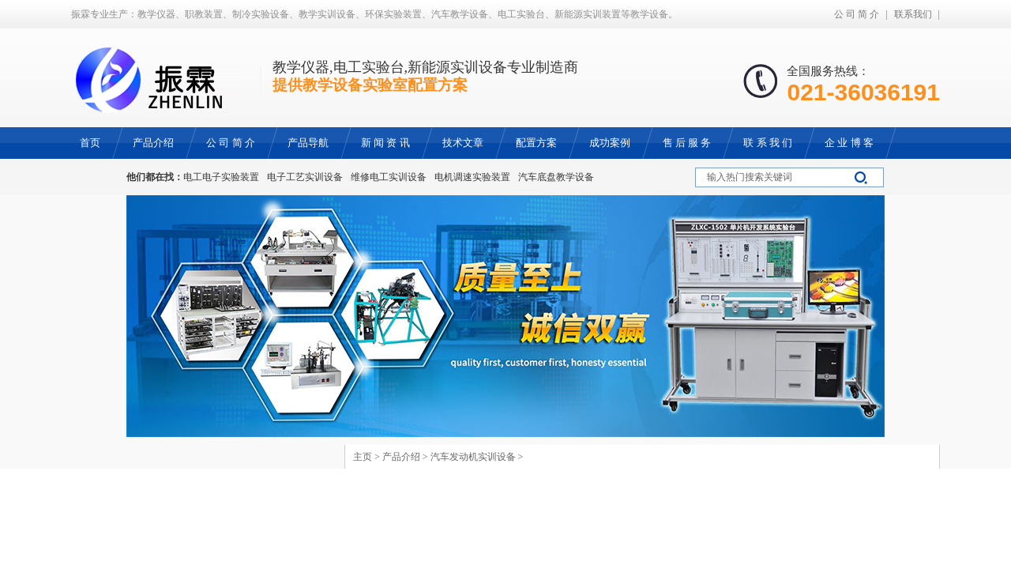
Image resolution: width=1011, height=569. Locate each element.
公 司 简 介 (856, 14)
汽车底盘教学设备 (556, 177)
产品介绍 (401, 456)
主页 (362, 456)
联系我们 (913, 14)
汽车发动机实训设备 (473, 456)
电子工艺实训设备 (305, 177)
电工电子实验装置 (221, 177)
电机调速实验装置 (472, 177)
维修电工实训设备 (389, 177)
